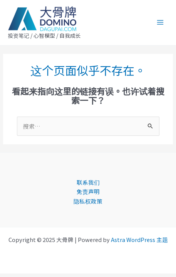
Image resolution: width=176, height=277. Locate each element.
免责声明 (88, 191)
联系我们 (88, 182)
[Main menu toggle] (160, 22)
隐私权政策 (88, 201)
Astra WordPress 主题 (139, 239)
